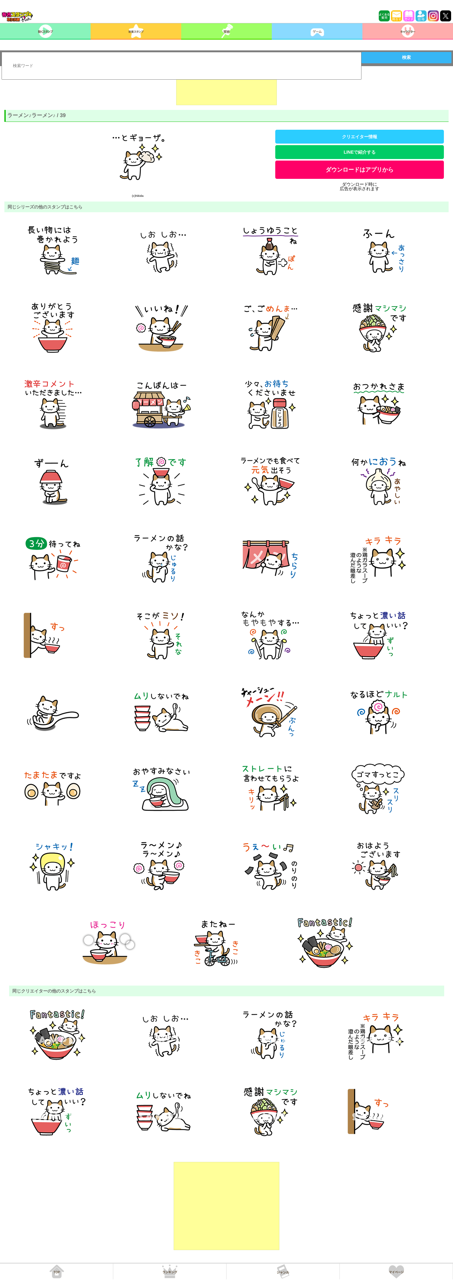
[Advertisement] (226, 89)
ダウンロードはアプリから (360, 170)
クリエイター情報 (359, 136)
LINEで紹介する (360, 152)
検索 (406, 57)
